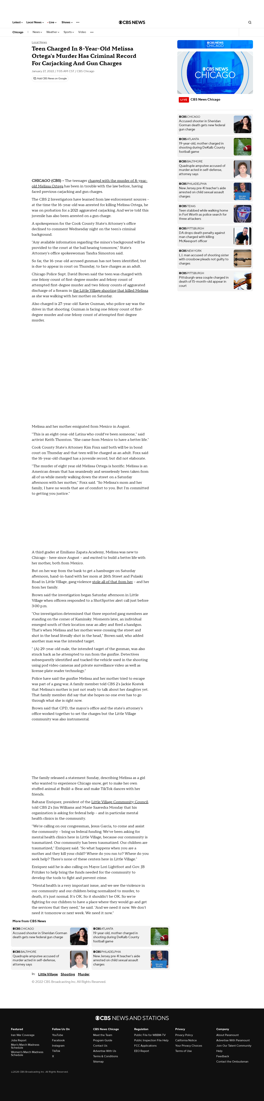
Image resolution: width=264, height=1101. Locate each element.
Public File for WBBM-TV (150, 1035)
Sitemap (98, 1061)
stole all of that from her (112, 582)
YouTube (57, 1035)
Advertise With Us (104, 1051)
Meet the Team (102, 1035)
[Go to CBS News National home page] (132, 22)
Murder (83, 974)
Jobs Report (18, 1040)
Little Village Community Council (119, 802)
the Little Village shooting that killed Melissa (110, 290)
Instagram (58, 1045)
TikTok (56, 1051)
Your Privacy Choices (188, 1045)
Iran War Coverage (22, 1035)
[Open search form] (250, 22)
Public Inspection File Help (151, 1040)
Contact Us (100, 1045)
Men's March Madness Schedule (25, 1046)
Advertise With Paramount (233, 1040)
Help (219, 1051)
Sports (69, 32)
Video (82, 32)
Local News (35, 22)
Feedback (222, 1056)
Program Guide (102, 1040)
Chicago (17, 32)
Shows (67, 22)
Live (52, 22)
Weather (52, 32)
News (37, 32)
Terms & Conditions (105, 1056)
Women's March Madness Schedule (27, 1053)
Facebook (58, 1040)
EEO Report (141, 1051)
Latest (17, 22)
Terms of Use (183, 1051)
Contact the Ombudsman (232, 1061)
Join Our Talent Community (233, 1045)
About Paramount (227, 1035)
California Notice (186, 1040)
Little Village (48, 974)
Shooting (68, 974)
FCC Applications (145, 1045)
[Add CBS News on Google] (50, 78)
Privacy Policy (184, 1035)
